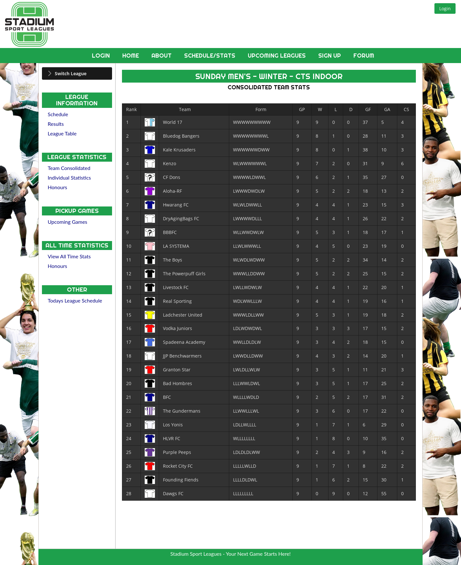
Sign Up (330, 55)
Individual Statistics (69, 177)
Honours (57, 187)
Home (131, 55)
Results (56, 124)
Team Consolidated (69, 168)
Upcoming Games (67, 222)
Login (101, 55)
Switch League (70, 73)
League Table (62, 133)
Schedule (58, 114)
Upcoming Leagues (277, 55)
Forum (363, 55)
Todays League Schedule (75, 300)
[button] (445, 8)
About (162, 55)
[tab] (77, 73)
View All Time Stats (69, 256)
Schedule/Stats (210, 55)
